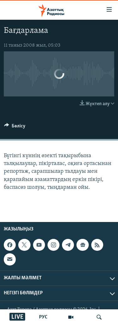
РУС (43, 317)
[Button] (14, 127)
